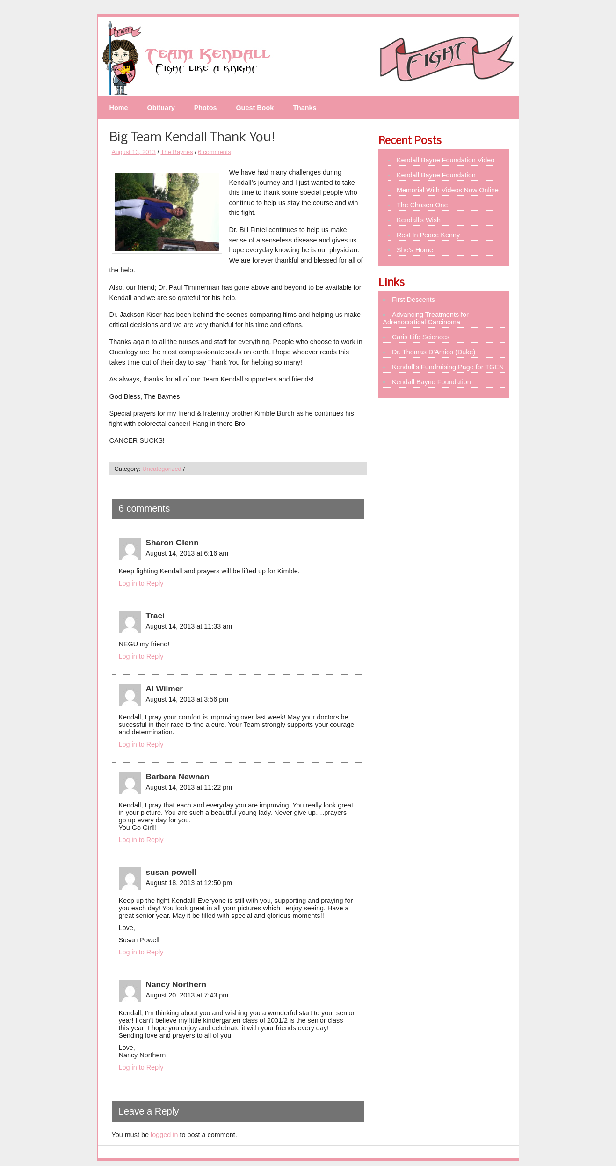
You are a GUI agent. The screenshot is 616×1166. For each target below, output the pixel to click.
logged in (164, 1134)
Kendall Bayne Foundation (436, 175)
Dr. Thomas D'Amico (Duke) (433, 352)
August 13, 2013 (134, 151)
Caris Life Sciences (420, 337)
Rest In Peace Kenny (428, 235)
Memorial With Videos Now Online (448, 190)
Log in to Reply (141, 583)
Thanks (304, 107)
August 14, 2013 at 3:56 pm (187, 699)
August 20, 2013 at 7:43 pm (187, 995)
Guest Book (255, 107)
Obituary (160, 107)
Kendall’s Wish (419, 220)
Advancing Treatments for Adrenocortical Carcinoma (426, 318)
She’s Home (415, 250)
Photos (205, 107)
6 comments (214, 151)
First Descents (413, 299)
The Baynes (176, 151)
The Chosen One (422, 205)
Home (118, 107)
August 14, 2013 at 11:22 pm (189, 787)
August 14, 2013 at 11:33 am (189, 626)
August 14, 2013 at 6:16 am (187, 553)
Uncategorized (161, 468)
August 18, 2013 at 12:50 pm (189, 883)
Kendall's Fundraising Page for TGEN (448, 367)
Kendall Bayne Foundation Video (445, 160)
